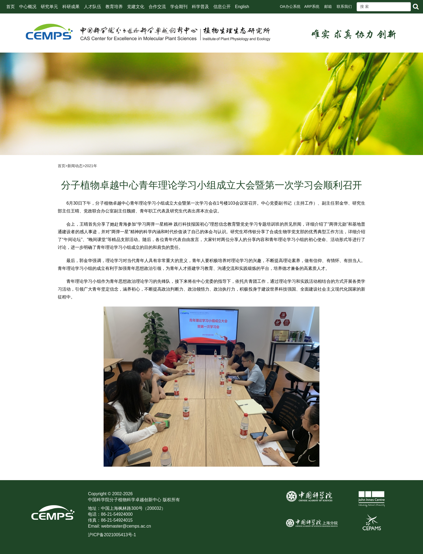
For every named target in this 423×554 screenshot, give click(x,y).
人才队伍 (92, 6)
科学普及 (200, 6)
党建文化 (135, 6)
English (242, 6)
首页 (10, 6)
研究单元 (49, 6)
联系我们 (344, 6)
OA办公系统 (290, 6)
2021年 (91, 166)
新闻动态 (75, 166)
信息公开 (222, 6)
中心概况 (27, 6)
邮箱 (328, 6)
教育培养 (114, 6)
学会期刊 (178, 6)
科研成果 (71, 6)
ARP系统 (312, 6)
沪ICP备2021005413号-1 (112, 534)
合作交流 (157, 6)
